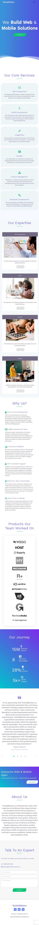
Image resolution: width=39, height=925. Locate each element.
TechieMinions (8, 2)
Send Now (19, 890)
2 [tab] (17, 756)
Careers (13, 914)
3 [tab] (21, 756)
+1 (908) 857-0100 (7, 864)
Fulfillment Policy (22, 914)
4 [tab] (25, 756)
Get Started (20, 34)
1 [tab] (13, 756)
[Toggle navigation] (34, 2)
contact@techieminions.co (10, 867)
